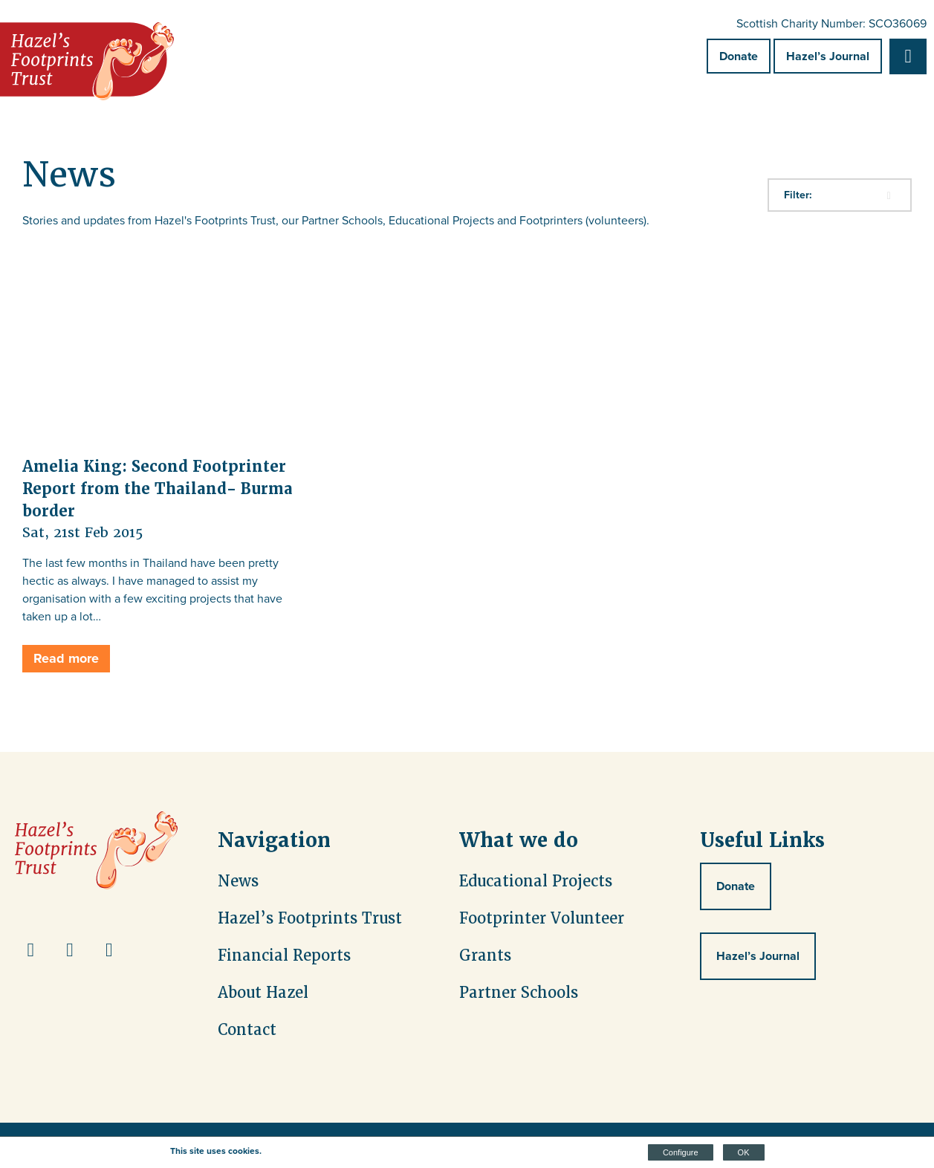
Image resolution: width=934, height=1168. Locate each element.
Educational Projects (535, 881)
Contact (247, 1029)
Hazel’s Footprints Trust (310, 918)
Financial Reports (284, 955)
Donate (738, 56)
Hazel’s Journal (827, 56)
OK (744, 1152)
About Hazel (263, 992)
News (238, 881)
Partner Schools (518, 992)
